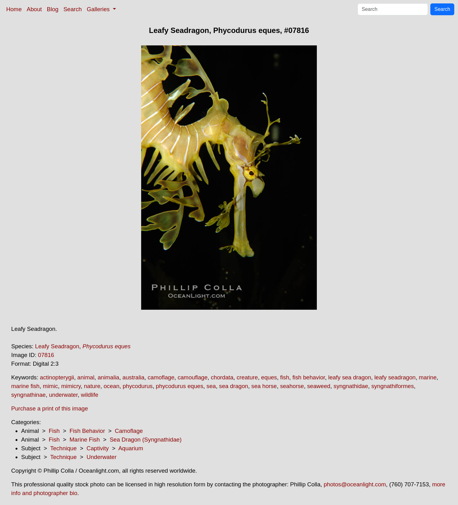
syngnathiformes (392, 386)
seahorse (292, 386)
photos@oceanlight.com (355, 484)
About (34, 9)
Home (14, 9)
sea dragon (233, 386)
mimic (50, 386)
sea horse (264, 386)
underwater (63, 394)
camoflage (161, 377)
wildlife (89, 394)
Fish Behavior (87, 431)
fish (284, 377)
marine (428, 377)
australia (134, 377)
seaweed (319, 386)
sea (211, 386)
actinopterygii (57, 377)
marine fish (25, 386)
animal (86, 377)
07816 (46, 355)
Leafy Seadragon (57, 346)
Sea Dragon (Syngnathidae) (146, 439)
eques (269, 377)
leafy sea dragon (349, 377)
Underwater (101, 457)
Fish (54, 431)
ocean (111, 386)
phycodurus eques (179, 386)
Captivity (97, 448)
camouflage (192, 377)
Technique (63, 448)
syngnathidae (351, 386)
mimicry (71, 386)
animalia (108, 377)
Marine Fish (85, 439)
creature (247, 377)
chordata (222, 377)
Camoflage (129, 431)
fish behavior (308, 377)
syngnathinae (28, 394)
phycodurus (137, 386)
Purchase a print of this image (49, 408)
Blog (52, 9)
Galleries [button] (99, 9)
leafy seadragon (395, 377)
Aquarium (130, 448)
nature (92, 386)
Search (72, 9)
